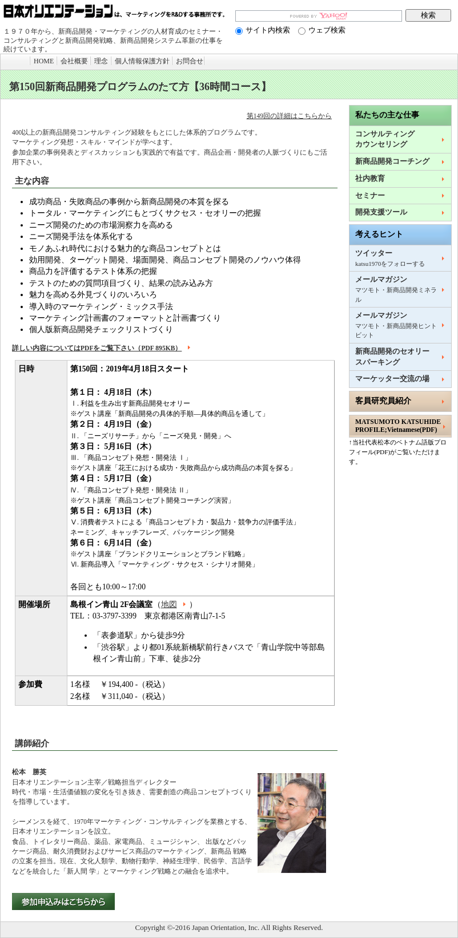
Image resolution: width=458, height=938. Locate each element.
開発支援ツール (381, 212)
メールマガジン (396, 289)
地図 (175, 604)
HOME (44, 61)
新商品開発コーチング (392, 161)
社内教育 (370, 179)
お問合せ (189, 61)
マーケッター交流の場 (392, 379)
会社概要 (74, 61)
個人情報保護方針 (142, 61)
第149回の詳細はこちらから (289, 116)
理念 (101, 61)
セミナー (370, 196)
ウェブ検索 (321, 30)
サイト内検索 (262, 30)
